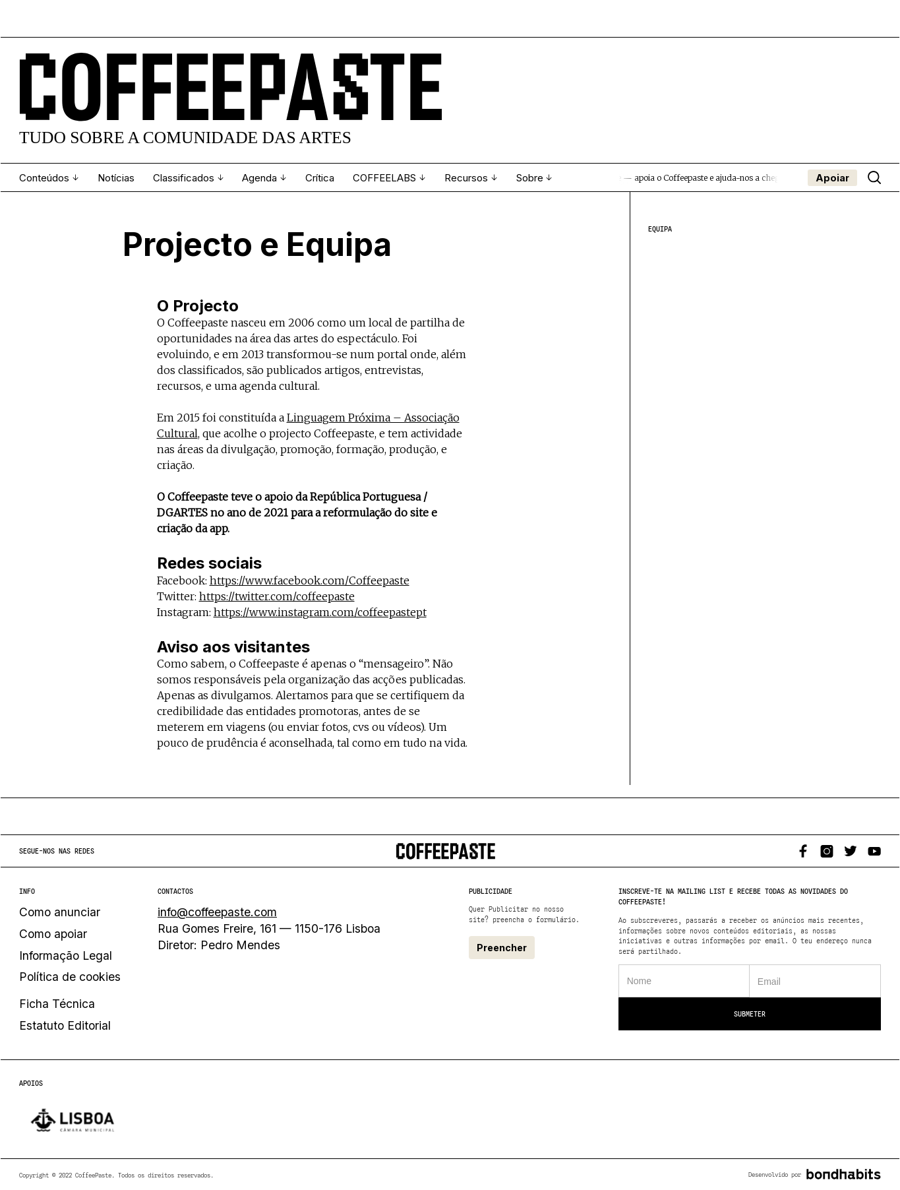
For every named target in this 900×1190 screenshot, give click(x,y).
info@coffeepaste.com (217, 912)
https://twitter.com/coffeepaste (277, 593)
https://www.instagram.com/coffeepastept (320, 609)
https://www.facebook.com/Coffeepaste (309, 577)
